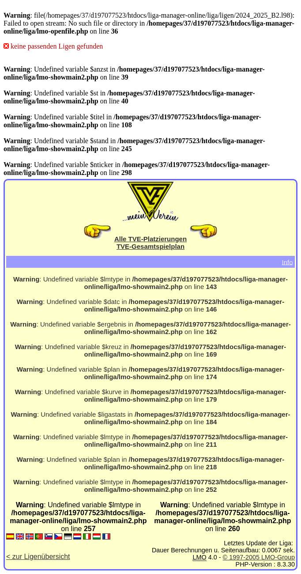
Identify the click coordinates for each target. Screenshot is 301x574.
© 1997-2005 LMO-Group (259, 557)
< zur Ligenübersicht (38, 556)
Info (287, 262)
